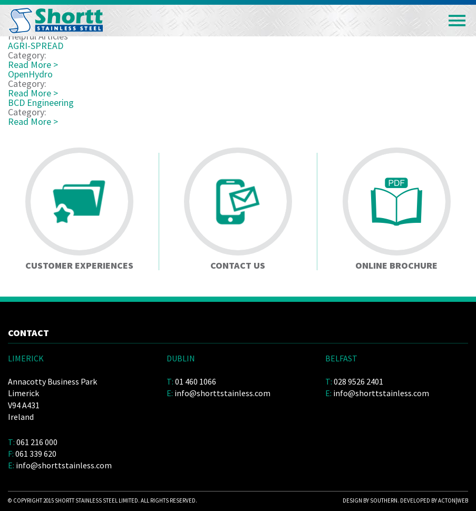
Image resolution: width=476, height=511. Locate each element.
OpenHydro (30, 74)
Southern (383, 500)
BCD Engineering (41, 102)
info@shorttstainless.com (64, 465)
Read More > (33, 64)
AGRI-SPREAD (35, 46)
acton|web (453, 500)
